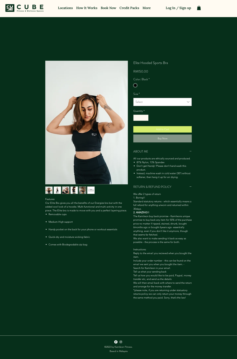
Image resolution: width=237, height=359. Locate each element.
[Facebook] (116, 342)
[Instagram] (120, 342)
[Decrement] (136, 118)
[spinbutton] (141, 118)
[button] (199, 8)
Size (136, 94)
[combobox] (162, 102)
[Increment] (146, 118)
